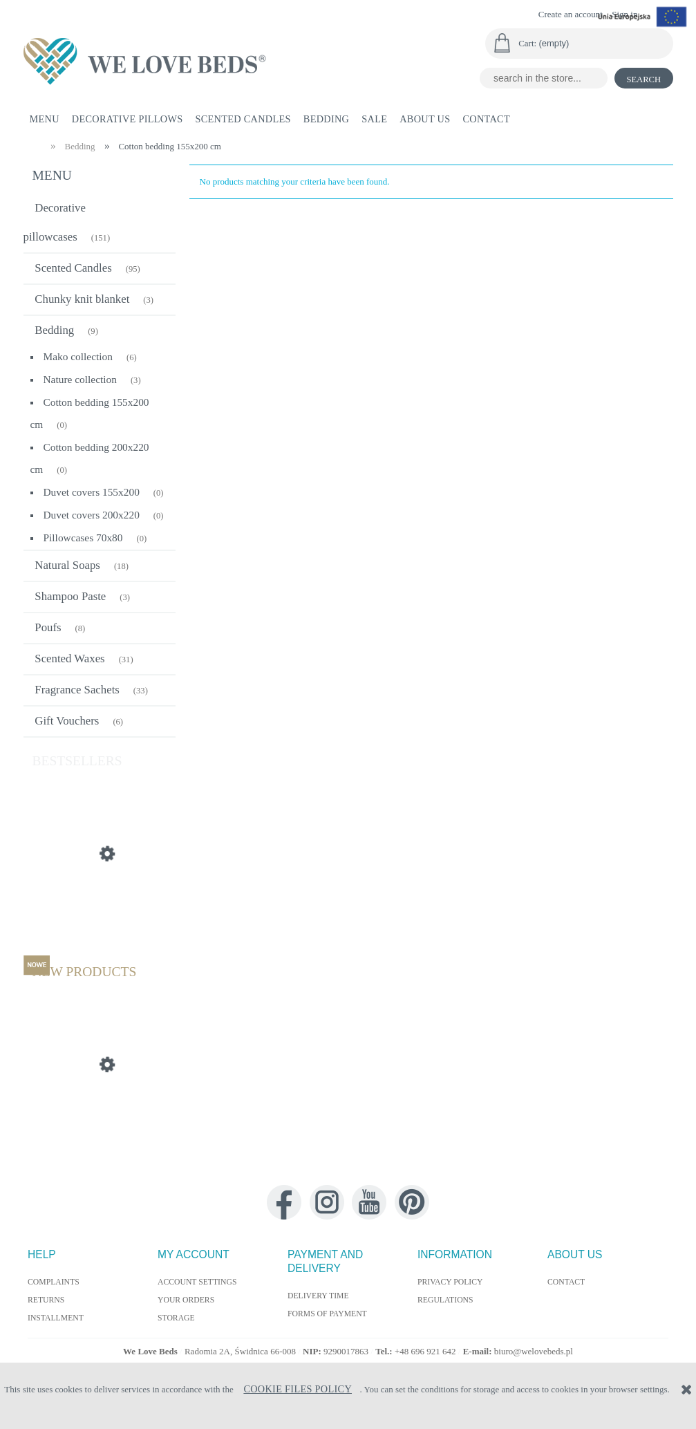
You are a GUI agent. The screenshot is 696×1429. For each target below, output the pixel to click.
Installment (56, 1318)
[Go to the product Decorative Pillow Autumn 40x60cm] (99, 1130)
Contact (566, 1282)
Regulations (445, 1300)
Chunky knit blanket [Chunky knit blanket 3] (82, 299)
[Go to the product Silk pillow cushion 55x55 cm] (99, 919)
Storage (176, 1318)
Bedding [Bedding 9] (54, 330)
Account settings (197, 1282)
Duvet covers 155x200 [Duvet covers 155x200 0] (92, 492)
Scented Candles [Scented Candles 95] (73, 267)
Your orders (186, 1300)
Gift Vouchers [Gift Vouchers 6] (67, 720)
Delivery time (318, 1295)
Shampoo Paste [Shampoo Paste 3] (70, 596)
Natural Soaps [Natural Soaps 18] (67, 565)
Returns (46, 1300)
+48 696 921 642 (426, 1351)
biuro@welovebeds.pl (533, 1351)
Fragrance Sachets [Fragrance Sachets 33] (77, 689)
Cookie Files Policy (297, 1388)
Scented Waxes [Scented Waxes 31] (69, 658)
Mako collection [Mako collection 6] (78, 356)
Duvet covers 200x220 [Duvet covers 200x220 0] (92, 515)
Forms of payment (327, 1313)
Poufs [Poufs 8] (48, 627)
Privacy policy (450, 1282)
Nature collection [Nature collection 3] (80, 379)
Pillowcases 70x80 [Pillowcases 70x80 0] (83, 537)
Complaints (53, 1282)
